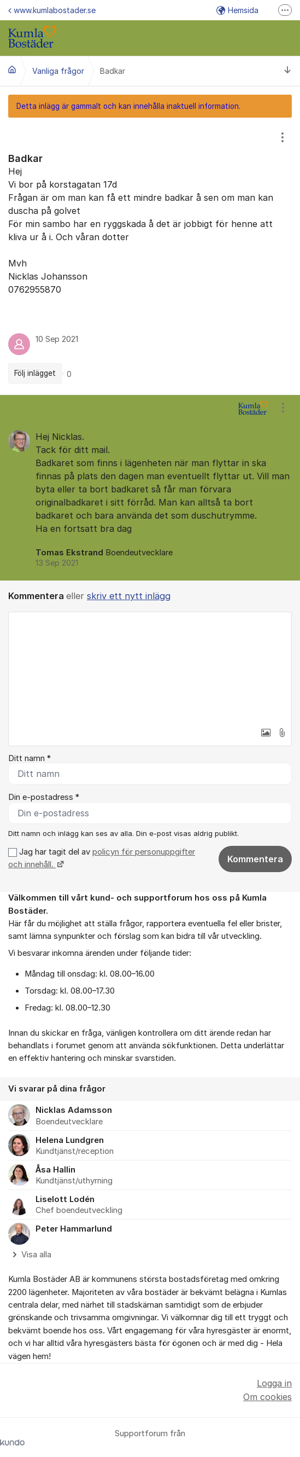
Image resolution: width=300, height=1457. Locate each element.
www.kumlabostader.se (52, 10)
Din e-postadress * (43, 797)
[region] (150, 256)
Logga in (274, 1383)
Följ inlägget (35, 373)
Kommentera (255, 859)
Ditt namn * (29, 758)
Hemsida (237, 10)
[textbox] (150, 667)
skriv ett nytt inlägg (128, 595)
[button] (265, 733)
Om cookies (267, 1396)
